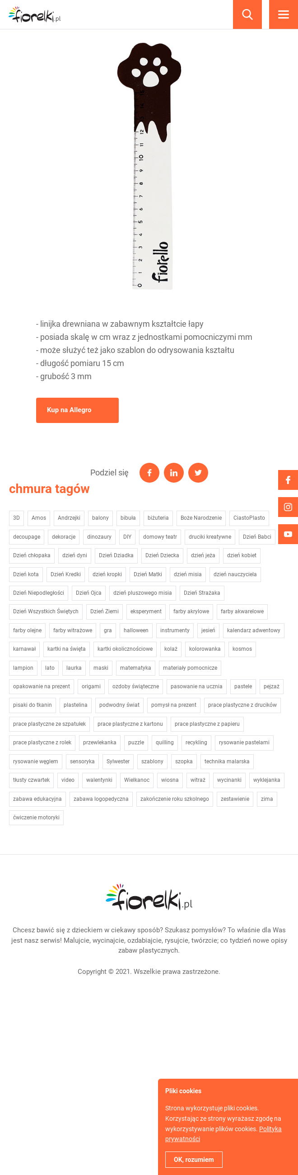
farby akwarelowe (242, 611)
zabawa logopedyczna (101, 799)
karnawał (24, 649)
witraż (198, 780)
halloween (136, 630)
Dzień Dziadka (116, 555)
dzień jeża (203, 555)
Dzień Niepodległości (38, 593)
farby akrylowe (191, 611)
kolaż (170, 649)
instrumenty (175, 630)
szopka (184, 761)
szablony (152, 761)
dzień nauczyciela (235, 574)
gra (108, 630)
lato (50, 668)
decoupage (26, 537)
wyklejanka (266, 780)
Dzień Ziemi (104, 611)
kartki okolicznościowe (125, 649)
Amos (39, 518)
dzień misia (188, 574)
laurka (74, 668)
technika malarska (227, 761)
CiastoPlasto (249, 518)
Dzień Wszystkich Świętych (46, 611)
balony (100, 518)
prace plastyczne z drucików (242, 705)
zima (267, 799)
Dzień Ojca (89, 593)
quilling (165, 742)
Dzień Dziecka (162, 555)
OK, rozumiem (194, 1159)
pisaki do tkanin (32, 705)
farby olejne (27, 630)
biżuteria (158, 518)
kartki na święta (66, 649)
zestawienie (235, 799)
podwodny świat (119, 705)
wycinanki (229, 780)
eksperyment (146, 611)
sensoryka (82, 761)
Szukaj (247, 14)
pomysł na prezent (173, 705)
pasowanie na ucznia (197, 686)
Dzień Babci (257, 537)
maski (100, 668)
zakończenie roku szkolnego (174, 799)
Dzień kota (26, 574)
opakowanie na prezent (41, 686)
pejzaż (271, 686)
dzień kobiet (241, 555)
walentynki (99, 780)
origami (91, 686)
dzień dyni (74, 555)
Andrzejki (69, 518)
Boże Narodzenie (201, 518)
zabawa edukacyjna (37, 799)
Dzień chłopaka (32, 555)
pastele (243, 686)
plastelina (76, 705)
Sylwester (118, 761)
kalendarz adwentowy (253, 630)
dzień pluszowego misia (142, 593)
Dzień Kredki (66, 574)
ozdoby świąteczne (135, 686)
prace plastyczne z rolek (42, 742)
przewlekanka (99, 742)
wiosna (170, 780)
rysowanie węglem (35, 761)
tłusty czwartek (31, 780)
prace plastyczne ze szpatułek (49, 724)
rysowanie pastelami (244, 742)
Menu (283, 14)
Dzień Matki (148, 574)
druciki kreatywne (210, 537)
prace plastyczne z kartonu (130, 724)
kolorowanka (205, 649)
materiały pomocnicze (190, 668)
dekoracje (63, 537)
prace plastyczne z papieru (207, 724)
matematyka (135, 668)
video (67, 780)
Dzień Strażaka (202, 593)
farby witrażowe (72, 630)
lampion (23, 668)
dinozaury (99, 537)
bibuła (128, 518)
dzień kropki (107, 574)
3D (16, 518)
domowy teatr (160, 537)
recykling (196, 742)
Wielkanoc (136, 780)
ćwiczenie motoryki (36, 817)
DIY (127, 537)
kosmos (242, 649)
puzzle (136, 742)
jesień (208, 630)
